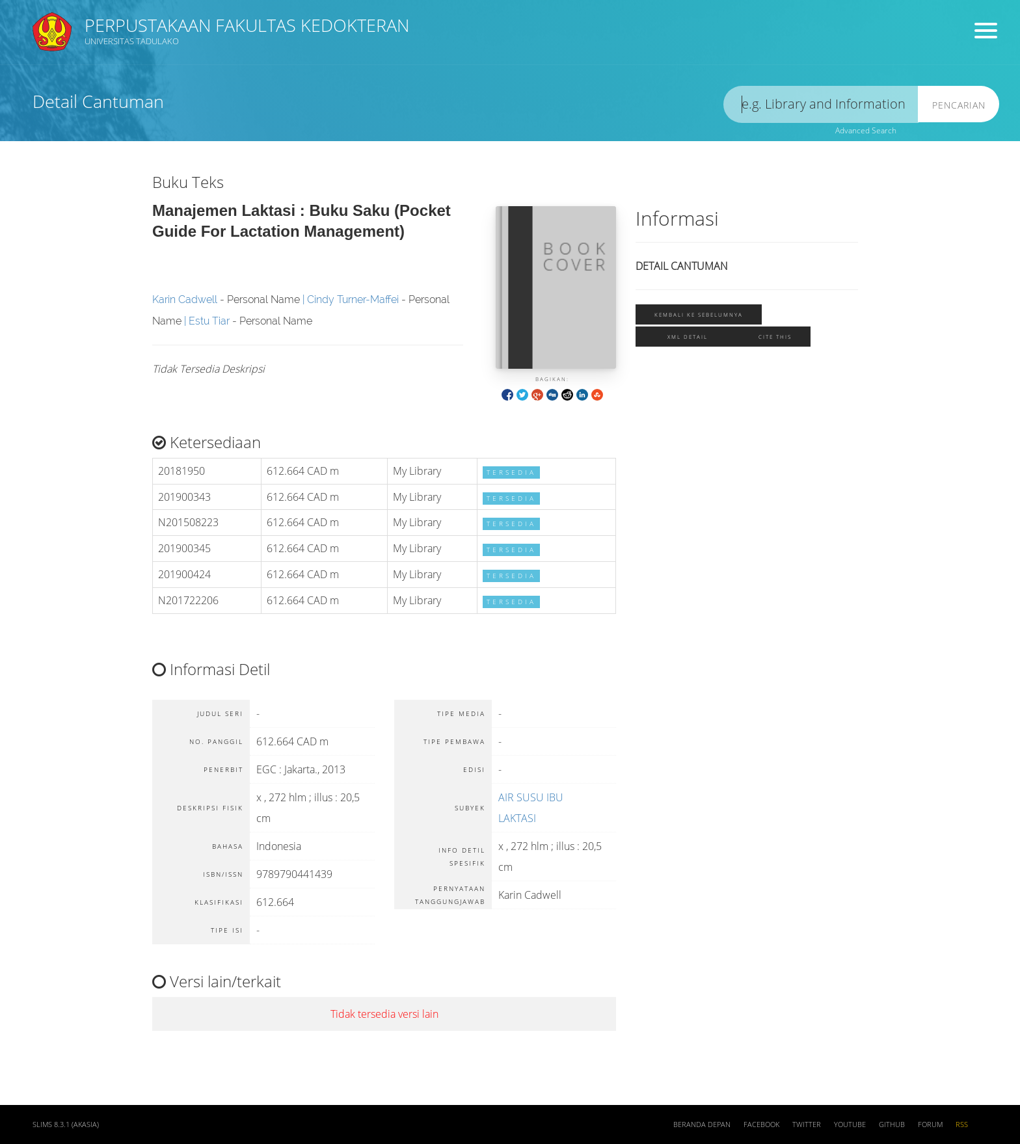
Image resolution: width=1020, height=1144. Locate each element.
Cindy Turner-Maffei (353, 299)
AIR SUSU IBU (530, 797)
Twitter (806, 1124)
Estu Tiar (209, 321)
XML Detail (687, 336)
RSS (962, 1124)
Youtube (850, 1124)
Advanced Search (865, 130)
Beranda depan (702, 1124)
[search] (821, 104)
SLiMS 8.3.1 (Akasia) (66, 1124)
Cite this (775, 336)
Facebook (761, 1124)
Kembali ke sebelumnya (698, 314)
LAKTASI (517, 818)
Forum (930, 1124)
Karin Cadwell (184, 299)
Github (892, 1124)
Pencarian (959, 105)
